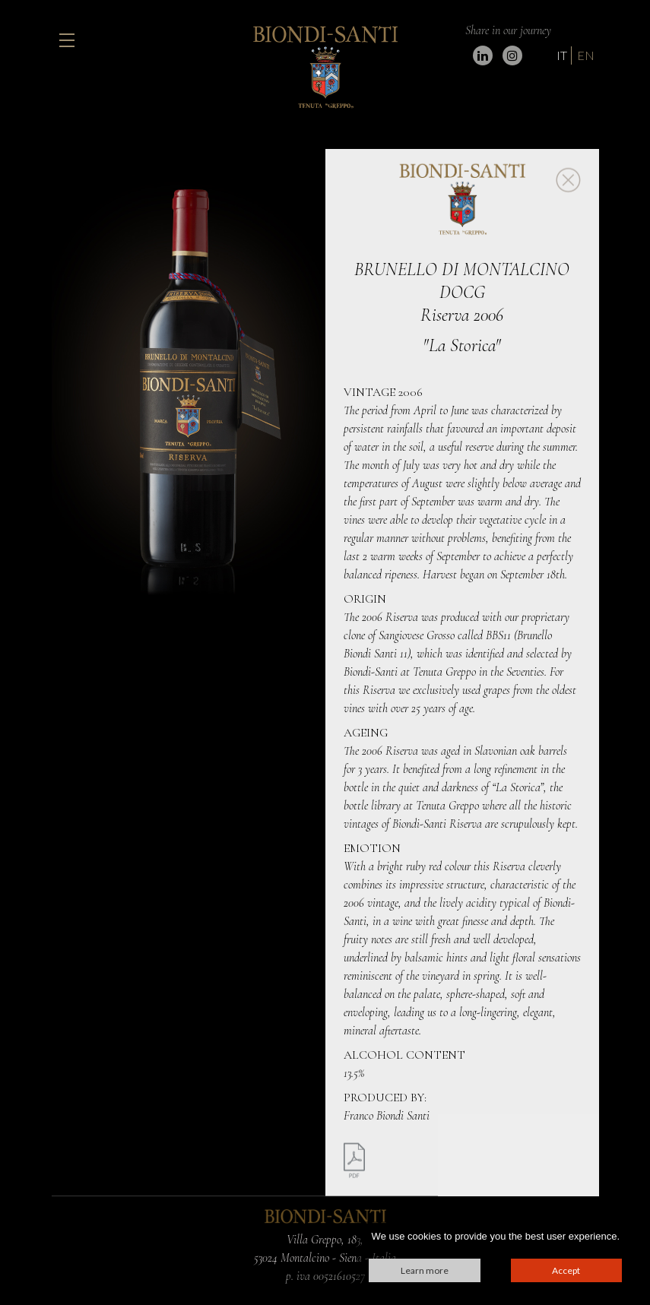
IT (561, 55)
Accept (566, 1270)
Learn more (425, 1270)
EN (586, 55)
